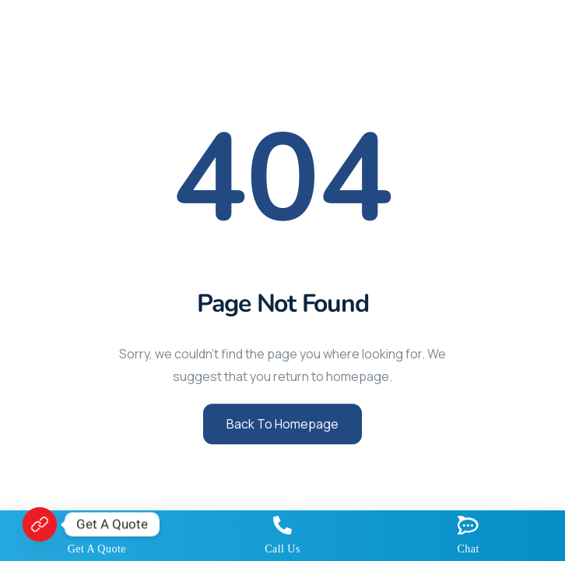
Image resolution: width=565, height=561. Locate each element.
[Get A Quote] (40, 524)
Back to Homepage (282, 423)
